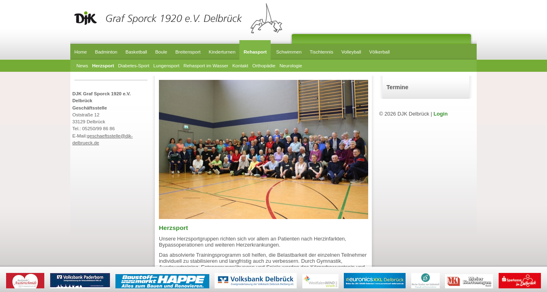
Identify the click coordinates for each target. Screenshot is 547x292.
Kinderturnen (221, 51)
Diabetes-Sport (134, 65)
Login (441, 114)
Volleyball (351, 51)
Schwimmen (289, 51)
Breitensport (187, 51)
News (82, 65)
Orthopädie (264, 65)
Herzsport (103, 65)
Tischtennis (321, 51)
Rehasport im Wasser (205, 65)
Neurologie (291, 65)
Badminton (106, 51)
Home (80, 51)
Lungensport (166, 65)
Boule (161, 51)
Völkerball (379, 51)
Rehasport (255, 51)
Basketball (136, 51)
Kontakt (240, 65)
